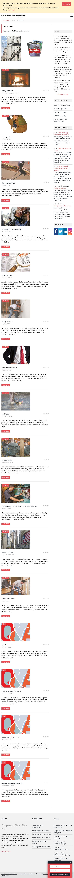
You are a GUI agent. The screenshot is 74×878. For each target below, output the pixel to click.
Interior (5, 70)
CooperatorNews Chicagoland (37, 826)
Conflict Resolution (60, 188)
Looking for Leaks (7, 137)
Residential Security (60, 116)
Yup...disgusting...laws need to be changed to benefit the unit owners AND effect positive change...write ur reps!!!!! (63, 141)
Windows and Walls (7, 599)
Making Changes (6, 321)
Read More (5, 108)
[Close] (66, 4)
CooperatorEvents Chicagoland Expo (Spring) (62, 854)
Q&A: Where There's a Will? (10, 737)
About (4, 819)
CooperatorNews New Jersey (41, 834)
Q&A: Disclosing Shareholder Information (61, 134)
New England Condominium (41, 847)
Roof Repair (5, 414)
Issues (14, 20)
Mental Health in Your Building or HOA (60, 120)
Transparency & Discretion (62, 206)
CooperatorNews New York (41, 838)
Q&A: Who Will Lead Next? (62, 105)
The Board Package (60, 112)
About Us (4, 874)
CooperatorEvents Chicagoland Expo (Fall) (61, 848)
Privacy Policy (5, 875)
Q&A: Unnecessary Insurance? (11, 691)
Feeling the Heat (7, 91)
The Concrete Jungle (8, 183)
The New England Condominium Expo (60, 843)
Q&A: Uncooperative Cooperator (12, 783)
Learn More (11, 10)
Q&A (4, 624)
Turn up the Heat (7, 460)
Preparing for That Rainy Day (11, 229)
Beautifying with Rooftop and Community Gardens (61, 168)
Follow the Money (7, 552)
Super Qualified (6, 275)
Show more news (63, 94)
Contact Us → (6, 851)
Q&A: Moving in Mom (60, 109)
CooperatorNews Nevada (40, 831)
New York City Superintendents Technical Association (19, 506)
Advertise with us (12, 874)
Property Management (9, 368)
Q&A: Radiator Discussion (10, 645)
